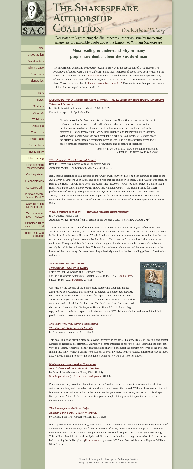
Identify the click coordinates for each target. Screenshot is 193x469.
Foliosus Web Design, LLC (125, 462)
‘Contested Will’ (34, 187)
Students (38, 106)
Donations (38, 125)
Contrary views (35, 174)
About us (38, 112)
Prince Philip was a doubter (34, 234)
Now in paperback (59, 376)
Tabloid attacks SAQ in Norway (35, 215)
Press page (37, 138)
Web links (38, 119)
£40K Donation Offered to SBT (35, 205)
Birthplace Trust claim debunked (34, 225)
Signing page (36, 67)
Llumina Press (124, 275)
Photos (39, 99)
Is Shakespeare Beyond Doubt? (34, 195)
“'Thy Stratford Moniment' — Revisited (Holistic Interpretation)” (89, 211)
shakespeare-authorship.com (86, 376)
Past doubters (35, 61)
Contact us (37, 132)
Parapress (77, 279)
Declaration (92, 75)
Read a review (93, 440)
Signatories (37, 80)
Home (40, 48)
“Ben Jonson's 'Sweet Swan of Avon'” (72, 159)
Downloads (37, 74)
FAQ (41, 93)
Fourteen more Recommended (35, 166)
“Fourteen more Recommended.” (104, 83)
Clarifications (36, 145)
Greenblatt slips (34, 181)
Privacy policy (36, 151)
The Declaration (34, 54)
